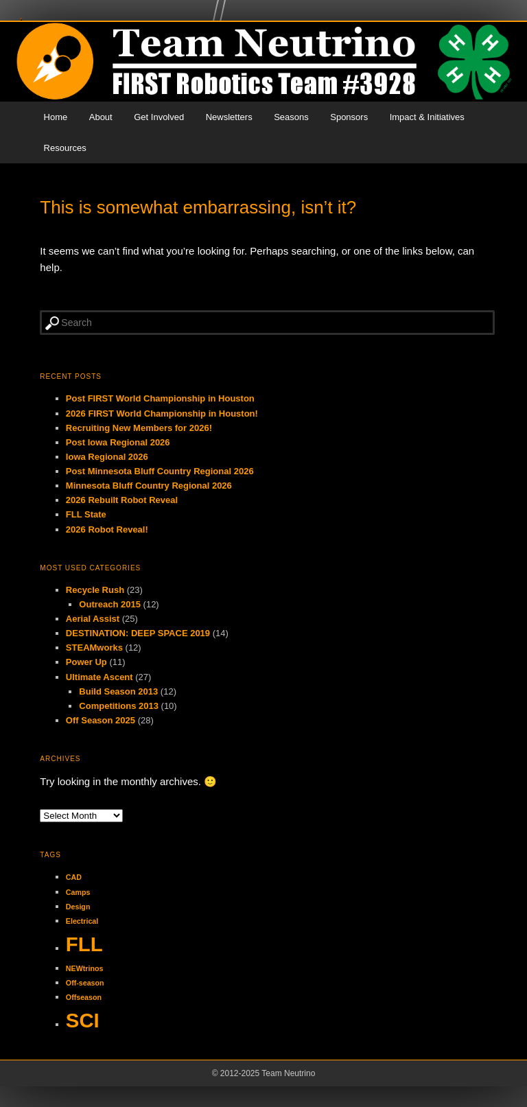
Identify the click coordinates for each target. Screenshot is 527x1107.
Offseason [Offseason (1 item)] (84, 997)
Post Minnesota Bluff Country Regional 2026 (160, 471)
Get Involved (159, 117)
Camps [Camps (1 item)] (78, 892)
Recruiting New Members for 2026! (139, 428)
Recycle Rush (95, 590)
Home (56, 117)
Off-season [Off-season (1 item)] (85, 983)
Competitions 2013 (119, 706)
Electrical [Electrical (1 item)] (82, 921)
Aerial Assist (92, 619)
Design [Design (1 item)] (78, 906)
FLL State (86, 514)
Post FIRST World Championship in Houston (160, 398)
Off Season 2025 (100, 720)
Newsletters (229, 117)
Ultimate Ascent (99, 677)
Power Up (86, 662)
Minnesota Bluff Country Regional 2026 (149, 485)
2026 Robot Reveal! (107, 529)
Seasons (291, 117)
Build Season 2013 (118, 691)
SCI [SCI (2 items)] (82, 1020)
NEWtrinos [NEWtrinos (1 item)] (84, 968)
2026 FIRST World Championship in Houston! (162, 413)
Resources (65, 148)
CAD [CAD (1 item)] (74, 877)
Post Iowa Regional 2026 (118, 442)
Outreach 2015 (110, 604)
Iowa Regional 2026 (107, 457)
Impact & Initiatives (427, 117)
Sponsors (349, 117)
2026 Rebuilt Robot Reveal (122, 500)
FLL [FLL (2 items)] (84, 944)
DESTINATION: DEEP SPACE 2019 (138, 633)
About (101, 117)
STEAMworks (94, 647)
